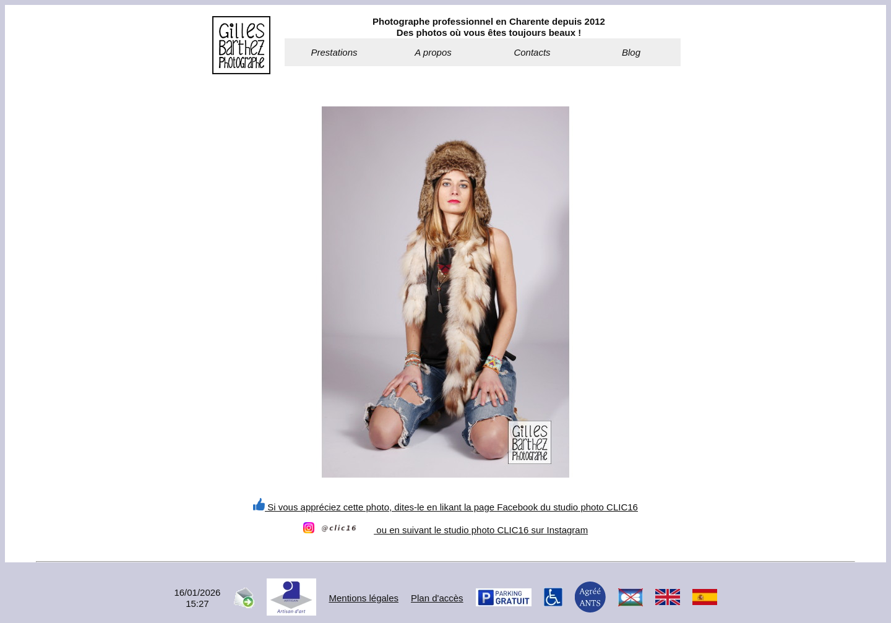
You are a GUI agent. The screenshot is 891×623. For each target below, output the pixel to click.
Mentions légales (363, 598)
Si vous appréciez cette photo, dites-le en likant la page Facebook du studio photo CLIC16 (445, 507)
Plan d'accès (437, 598)
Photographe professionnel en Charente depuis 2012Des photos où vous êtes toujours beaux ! (488, 27)
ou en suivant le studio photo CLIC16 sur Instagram (445, 530)
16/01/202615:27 (197, 598)
